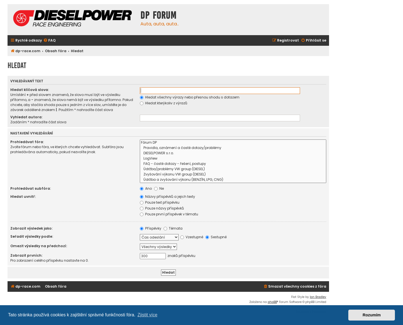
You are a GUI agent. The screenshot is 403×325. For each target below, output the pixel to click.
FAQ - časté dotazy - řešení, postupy (233, 164)
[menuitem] (49, 40)
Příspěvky (150, 228)
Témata (173, 228)
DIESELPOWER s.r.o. (233, 153)
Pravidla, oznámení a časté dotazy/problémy (233, 148)
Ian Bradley (318, 297)
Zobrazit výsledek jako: (31, 228)
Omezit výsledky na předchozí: (38, 246)
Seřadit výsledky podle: (31, 236)
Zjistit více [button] (147, 314)
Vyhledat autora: (26, 117)
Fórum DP (233, 142)
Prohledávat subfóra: (30, 188)
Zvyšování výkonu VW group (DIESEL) (233, 174)
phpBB (272, 302)
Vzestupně (191, 237)
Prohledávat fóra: (27, 141)
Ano (146, 188)
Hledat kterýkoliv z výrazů (163, 103)
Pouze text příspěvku (159, 202)
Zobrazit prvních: (26, 255)
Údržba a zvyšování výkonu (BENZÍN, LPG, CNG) (233, 179)
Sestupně (216, 237)
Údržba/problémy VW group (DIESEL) (233, 169)
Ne (159, 188)
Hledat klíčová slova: (29, 89)
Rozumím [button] (372, 315)
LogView (233, 158)
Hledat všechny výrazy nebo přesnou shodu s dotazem (189, 97)
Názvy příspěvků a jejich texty (167, 196)
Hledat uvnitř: (23, 196)
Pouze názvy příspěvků (162, 208)
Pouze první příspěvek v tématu (169, 214)
